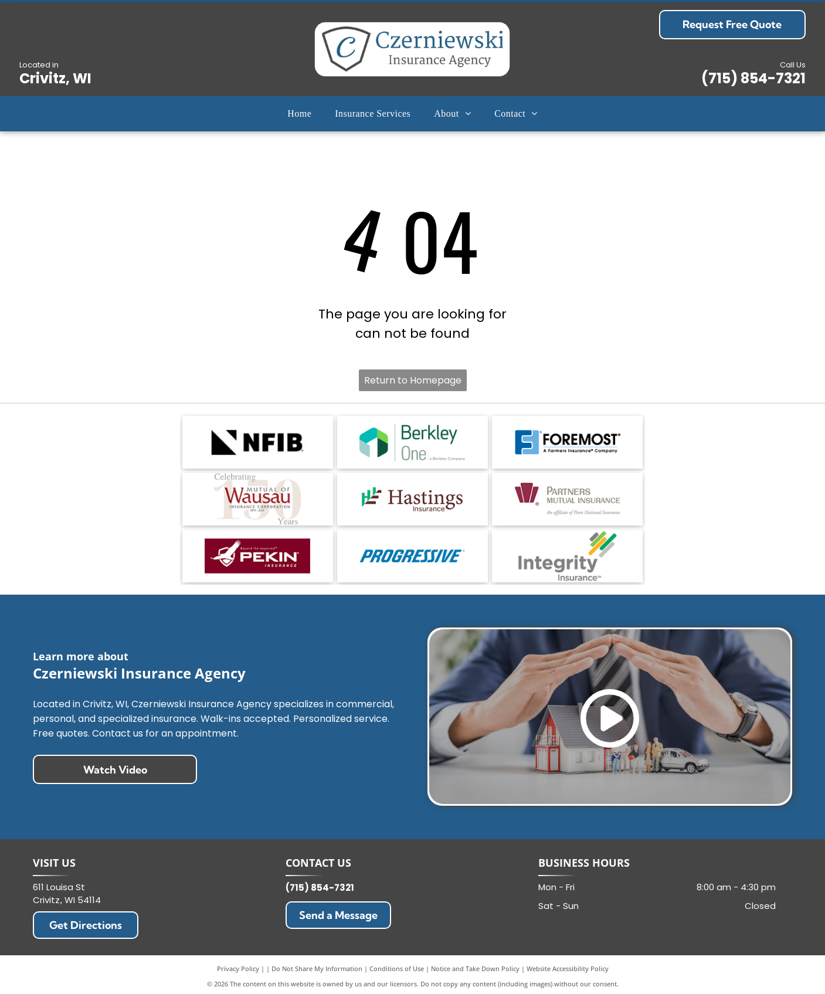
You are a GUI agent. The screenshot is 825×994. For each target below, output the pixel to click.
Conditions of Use (396, 968)
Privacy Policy (238, 968)
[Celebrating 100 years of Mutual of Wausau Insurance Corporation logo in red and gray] (257, 499)
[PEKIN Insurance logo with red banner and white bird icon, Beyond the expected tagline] (257, 556)
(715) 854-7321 (753, 78)
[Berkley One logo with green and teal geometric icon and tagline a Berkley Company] (412, 442)
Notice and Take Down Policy (475, 968)
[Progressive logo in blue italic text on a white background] (412, 556)
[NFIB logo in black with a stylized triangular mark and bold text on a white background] (257, 442)
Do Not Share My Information (316, 968)
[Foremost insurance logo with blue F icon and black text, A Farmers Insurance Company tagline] (567, 442)
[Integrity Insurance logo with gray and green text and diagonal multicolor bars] (567, 556)
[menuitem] (299, 114)
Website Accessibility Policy (568, 968)
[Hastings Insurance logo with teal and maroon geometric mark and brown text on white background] (412, 499)
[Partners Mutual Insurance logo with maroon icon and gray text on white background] (567, 499)
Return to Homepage (412, 380)
